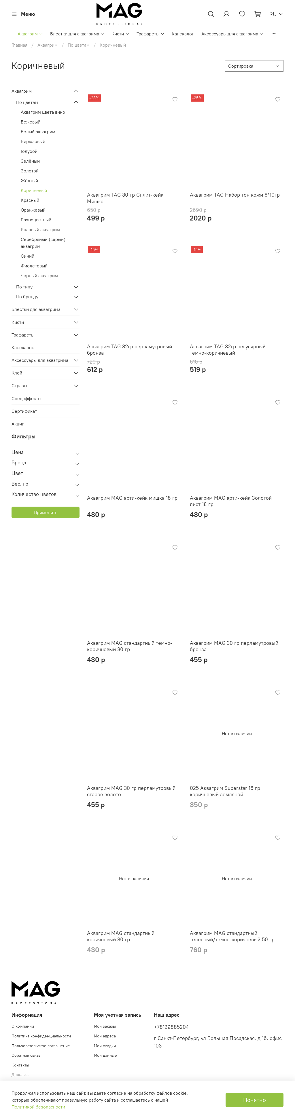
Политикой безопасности (38, 1107)
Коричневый (34, 190)
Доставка (20, 1074)
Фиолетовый (34, 266)
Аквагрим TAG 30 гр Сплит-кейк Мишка (125, 198)
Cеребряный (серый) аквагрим (43, 242)
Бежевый (30, 122)
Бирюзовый (33, 141)
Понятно (254, 1099)
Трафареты (151, 34)
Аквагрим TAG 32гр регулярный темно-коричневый (228, 349)
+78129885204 (171, 1027)
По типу (24, 287)
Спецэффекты (26, 398)
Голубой (29, 151)
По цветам (79, 45)
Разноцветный (36, 220)
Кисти (120, 34)
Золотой (30, 171)
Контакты (20, 1065)
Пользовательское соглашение (41, 1045)
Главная (19, 45)
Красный (30, 200)
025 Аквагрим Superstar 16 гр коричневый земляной (225, 791)
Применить (45, 512)
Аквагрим (30, 34)
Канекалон (183, 34)
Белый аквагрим (38, 131)
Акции (18, 424)
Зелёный (30, 161)
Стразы (19, 385)
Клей (17, 373)
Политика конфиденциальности (41, 1036)
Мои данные (105, 1055)
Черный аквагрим (39, 275)
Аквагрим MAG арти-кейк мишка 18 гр (132, 498)
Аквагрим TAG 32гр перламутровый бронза (129, 349)
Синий (27, 256)
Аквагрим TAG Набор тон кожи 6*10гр (235, 194)
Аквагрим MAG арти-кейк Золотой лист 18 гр (231, 501)
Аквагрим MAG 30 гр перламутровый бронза (234, 646)
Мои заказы (105, 1026)
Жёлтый (29, 180)
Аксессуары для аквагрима (232, 34)
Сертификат (24, 411)
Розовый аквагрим (40, 229)
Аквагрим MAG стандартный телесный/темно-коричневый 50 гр (232, 936)
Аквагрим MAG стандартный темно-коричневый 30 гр (129, 646)
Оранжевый (33, 210)
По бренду (27, 296)
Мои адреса (105, 1036)
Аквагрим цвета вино (43, 112)
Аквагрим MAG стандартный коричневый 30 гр (120, 936)
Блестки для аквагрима (77, 34)
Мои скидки (105, 1045)
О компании (23, 1026)
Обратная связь (26, 1055)
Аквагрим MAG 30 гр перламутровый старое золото (131, 791)
